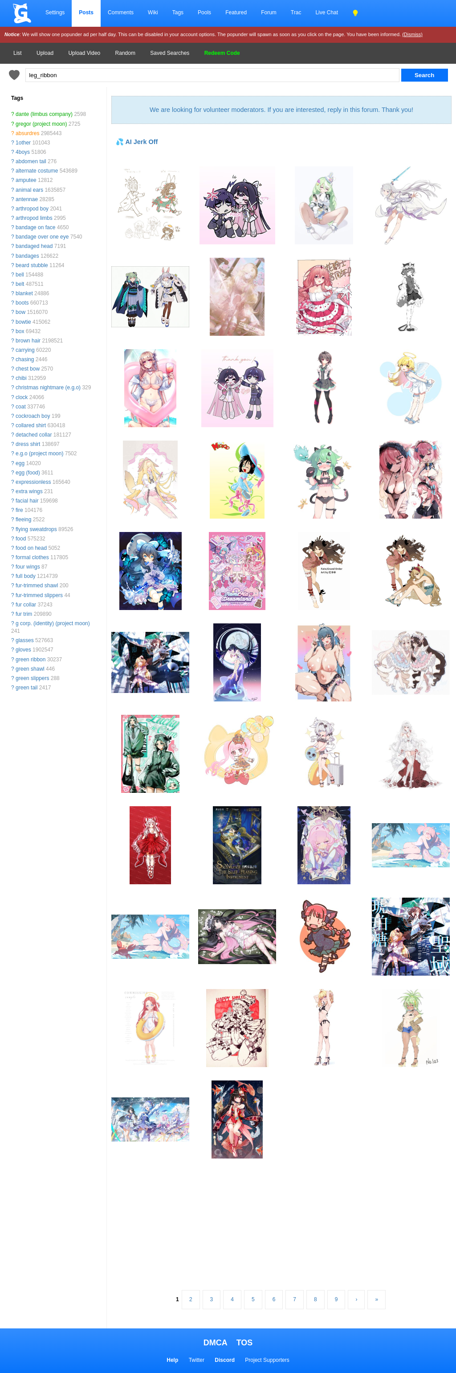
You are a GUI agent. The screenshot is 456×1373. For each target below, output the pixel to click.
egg (20, 463)
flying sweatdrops (36, 529)
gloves (23, 650)
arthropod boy (32, 209)
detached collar (34, 435)
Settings (55, 12)
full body (26, 576)
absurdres (27, 133)
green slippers (32, 678)
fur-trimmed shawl (37, 585)
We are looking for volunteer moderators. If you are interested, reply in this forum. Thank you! (281, 109)
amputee (26, 180)
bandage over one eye (42, 237)
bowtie (23, 322)
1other (23, 143)
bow (20, 312)
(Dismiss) (412, 34)
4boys (23, 152)
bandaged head (34, 246)
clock (22, 397)
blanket (24, 293)
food (21, 539)
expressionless (33, 482)
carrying (25, 350)
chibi (21, 378)
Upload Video (84, 53)
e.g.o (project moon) (39, 453)
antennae (27, 199)
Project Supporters (267, 1360)
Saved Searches (169, 53)
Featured (236, 12)
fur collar (26, 605)
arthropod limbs (34, 218)
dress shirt (28, 444)
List (17, 53)
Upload (45, 53)
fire (19, 510)
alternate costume (37, 171)
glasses (25, 640)
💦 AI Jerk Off (137, 141)
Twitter (196, 1360)
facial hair (27, 501)
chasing (25, 359)
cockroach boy (33, 416)
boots (22, 303)
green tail (26, 687)
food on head (31, 548)
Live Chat (326, 12)
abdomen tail (31, 161)
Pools (204, 12)
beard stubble (32, 265)
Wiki (153, 12)
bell (20, 275)
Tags (177, 12)
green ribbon (30, 659)
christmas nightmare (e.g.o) (48, 387)
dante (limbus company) (44, 114)
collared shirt (31, 425)
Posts (86, 12)
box (20, 331)
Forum (269, 12)
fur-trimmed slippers (39, 595)
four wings (28, 567)
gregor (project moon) (41, 124)
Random (125, 53)
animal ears (29, 190)
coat (21, 407)
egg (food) (28, 473)
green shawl (30, 669)
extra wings (29, 491)
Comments (121, 12)
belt (20, 284)
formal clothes (32, 557)
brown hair (28, 341)
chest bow (28, 369)
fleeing (23, 519)
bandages (27, 256)
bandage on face (35, 227)
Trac (296, 12)
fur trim (24, 614)
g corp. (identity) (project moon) (53, 623)
